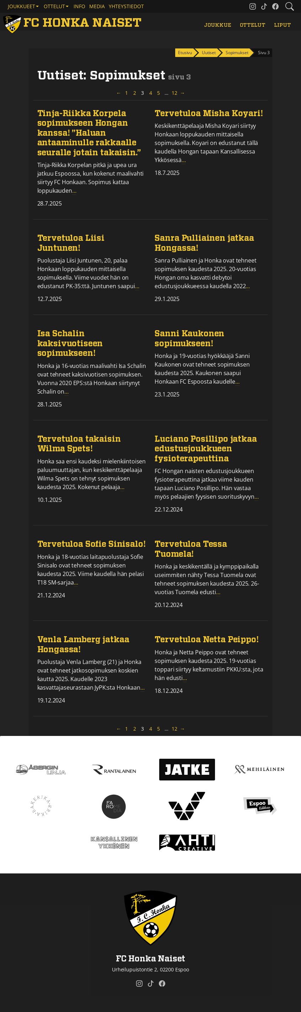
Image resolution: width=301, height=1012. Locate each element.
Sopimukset (237, 53)
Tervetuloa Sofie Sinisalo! (91, 544)
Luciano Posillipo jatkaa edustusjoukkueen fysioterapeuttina (206, 449)
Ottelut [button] (54, 6)
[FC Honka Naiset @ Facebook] (275, 6)
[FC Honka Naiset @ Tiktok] (264, 6)
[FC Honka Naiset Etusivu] (73, 23)
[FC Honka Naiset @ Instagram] (252, 6)
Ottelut (252, 25)
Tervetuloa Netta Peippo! (206, 640)
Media (97, 6)
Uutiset (209, 53)
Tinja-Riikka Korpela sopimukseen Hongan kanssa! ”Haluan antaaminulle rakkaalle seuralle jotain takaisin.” (89, 133)
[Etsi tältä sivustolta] (289, 6)
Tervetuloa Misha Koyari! (209, 114)
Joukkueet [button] (21, 6)
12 (174, 92)
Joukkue (217, 25)
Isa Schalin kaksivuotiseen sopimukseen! (70, 344)
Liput (282, 25)
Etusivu (185, 53)
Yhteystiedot (126, 6)
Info (79, 6)
